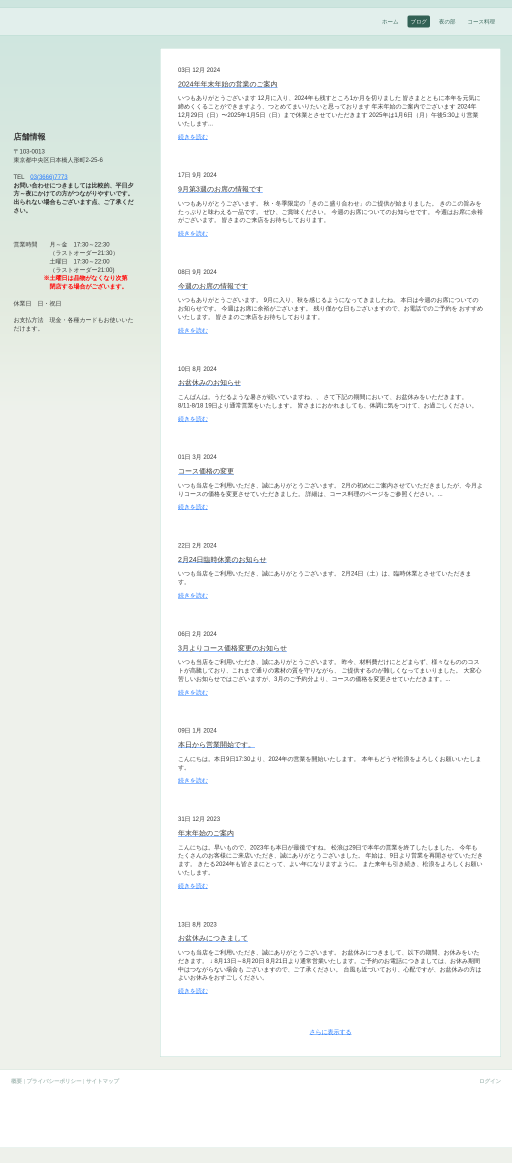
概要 (16, 1081)
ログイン (490, 1081)
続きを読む (193, 137)
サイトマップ (102, 1081)
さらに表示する (331, 1032)
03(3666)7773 (49, 177)
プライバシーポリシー (54, 1081)
